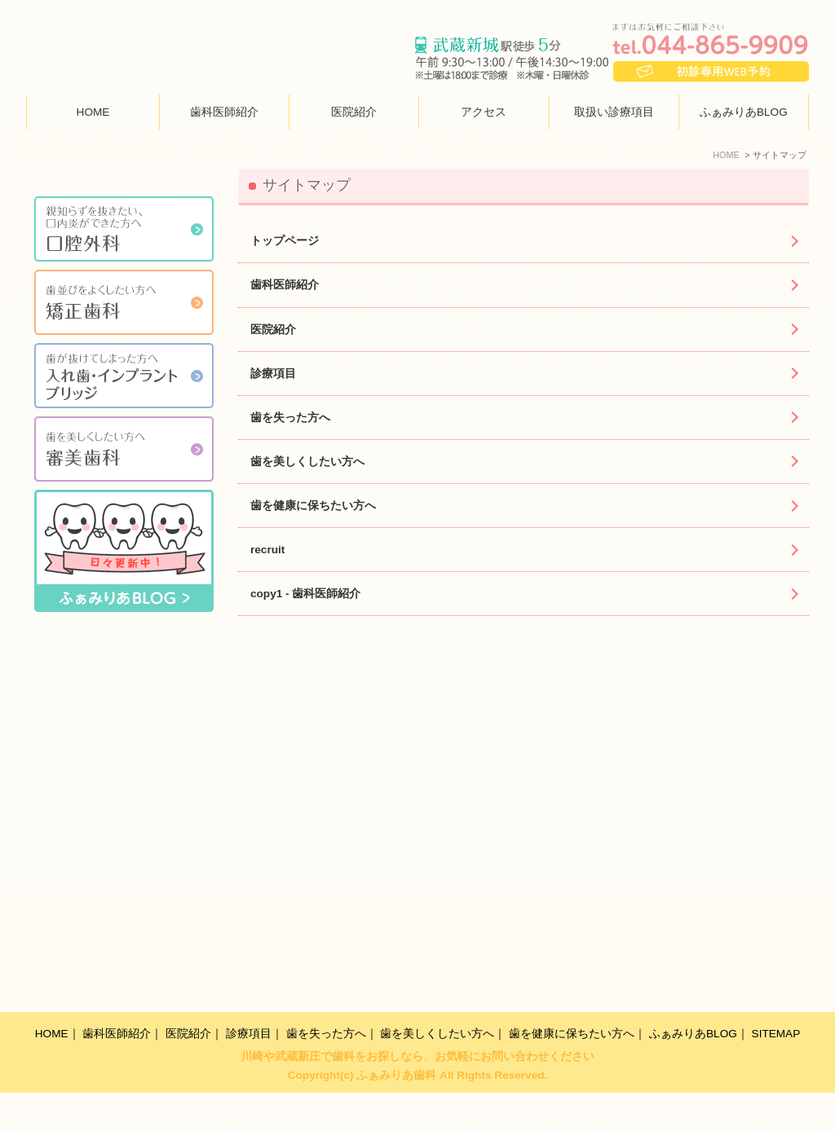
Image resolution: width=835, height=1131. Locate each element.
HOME (93, 113)
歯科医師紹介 (224, 113)
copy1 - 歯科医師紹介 (305, 594)
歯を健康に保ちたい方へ (313, 506)
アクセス (483, 113)
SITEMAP (776, 1071)
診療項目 (273, 373)
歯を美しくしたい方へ (307, 462)
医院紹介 (354, 113)
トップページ (284, 241)
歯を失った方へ (290, 418)
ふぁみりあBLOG (744, 113)
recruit (267, 550)
